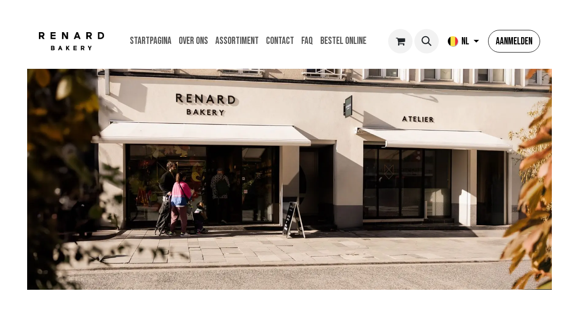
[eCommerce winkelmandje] (400, 41)
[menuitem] (150, 41)
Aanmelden (514, 41)
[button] (426, 41)
